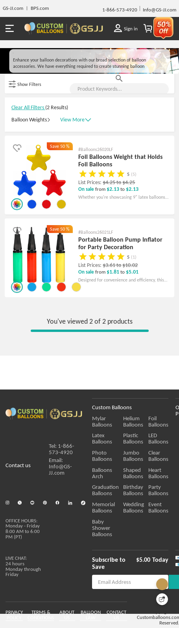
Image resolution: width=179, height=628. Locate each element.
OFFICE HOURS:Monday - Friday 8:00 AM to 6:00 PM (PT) (23, 539)
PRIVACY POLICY (14, 617)
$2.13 (113, 235)
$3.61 (109, 311)
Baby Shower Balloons (107, 543)
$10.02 (130, 311)
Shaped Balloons (147, 491)
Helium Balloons (147, 439)
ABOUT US (70, 614)
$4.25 (109, 228)
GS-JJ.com (13, 8)
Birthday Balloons (147, 508)
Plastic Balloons (147, 457)
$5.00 (149, 571)
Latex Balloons (109, 454)
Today (166, 571)
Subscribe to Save (116, 571)
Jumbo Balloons (147, 474)
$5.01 (132, 318)
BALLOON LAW (101, 617)
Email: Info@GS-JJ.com (60, 481)
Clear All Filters (28, 159)
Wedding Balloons (147, 525)
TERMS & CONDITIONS (41, 617)
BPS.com (40, 8)
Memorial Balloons (103, 525)
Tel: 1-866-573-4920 (61, 464)
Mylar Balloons (109, 436)
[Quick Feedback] (162, 599)
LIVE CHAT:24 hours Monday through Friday (23, 574)
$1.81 (113, 318)
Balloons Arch (108, 488)
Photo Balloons (110, 471)
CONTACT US (134, 614)
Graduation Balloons (105, 508)
